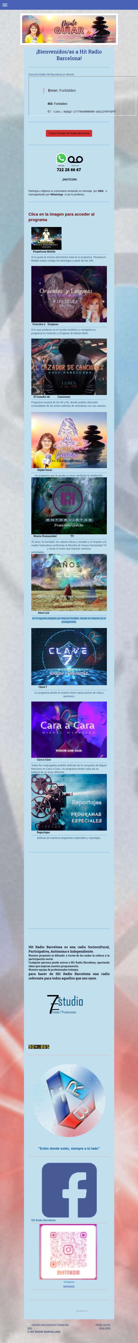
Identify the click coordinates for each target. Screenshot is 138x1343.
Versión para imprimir (42, 1324)
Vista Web (104, 1328)
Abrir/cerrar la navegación (69, 5)
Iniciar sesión (103, 1324)
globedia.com (81, 1311)
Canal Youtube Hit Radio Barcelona (69, 133)
